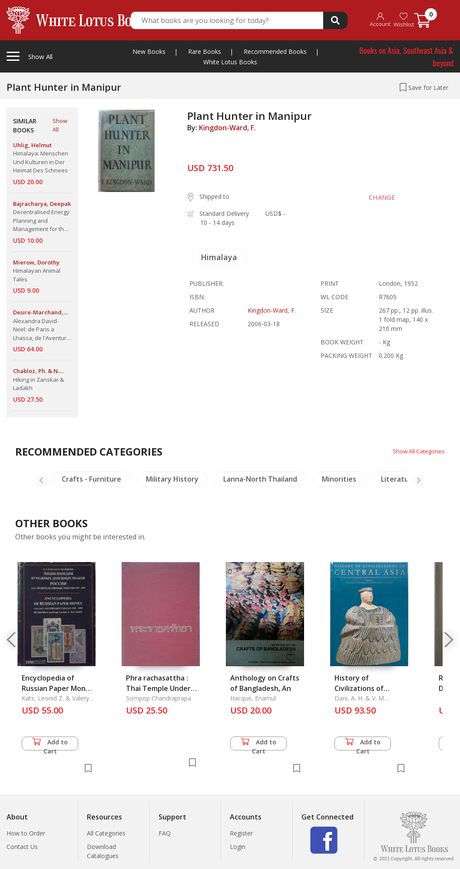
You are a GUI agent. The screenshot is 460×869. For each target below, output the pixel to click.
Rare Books (204, 51)
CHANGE (378, 197)
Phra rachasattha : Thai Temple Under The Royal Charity (158, 688)
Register (241, 833)
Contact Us (22, 847)
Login (237, 847)
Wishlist (404, 20)
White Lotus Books (230, 62)
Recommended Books (275, 51)
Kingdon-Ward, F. (227, 127)
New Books (148, 51)
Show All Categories (417, 451)
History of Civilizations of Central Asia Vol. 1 (364, 688)
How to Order (26, 833)
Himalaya (219, 257)
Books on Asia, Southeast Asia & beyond (406, 56)
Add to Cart (50, 744)
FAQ (165, 833)
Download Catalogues (103, 851)
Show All (60, 125)
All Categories (106, 833)
